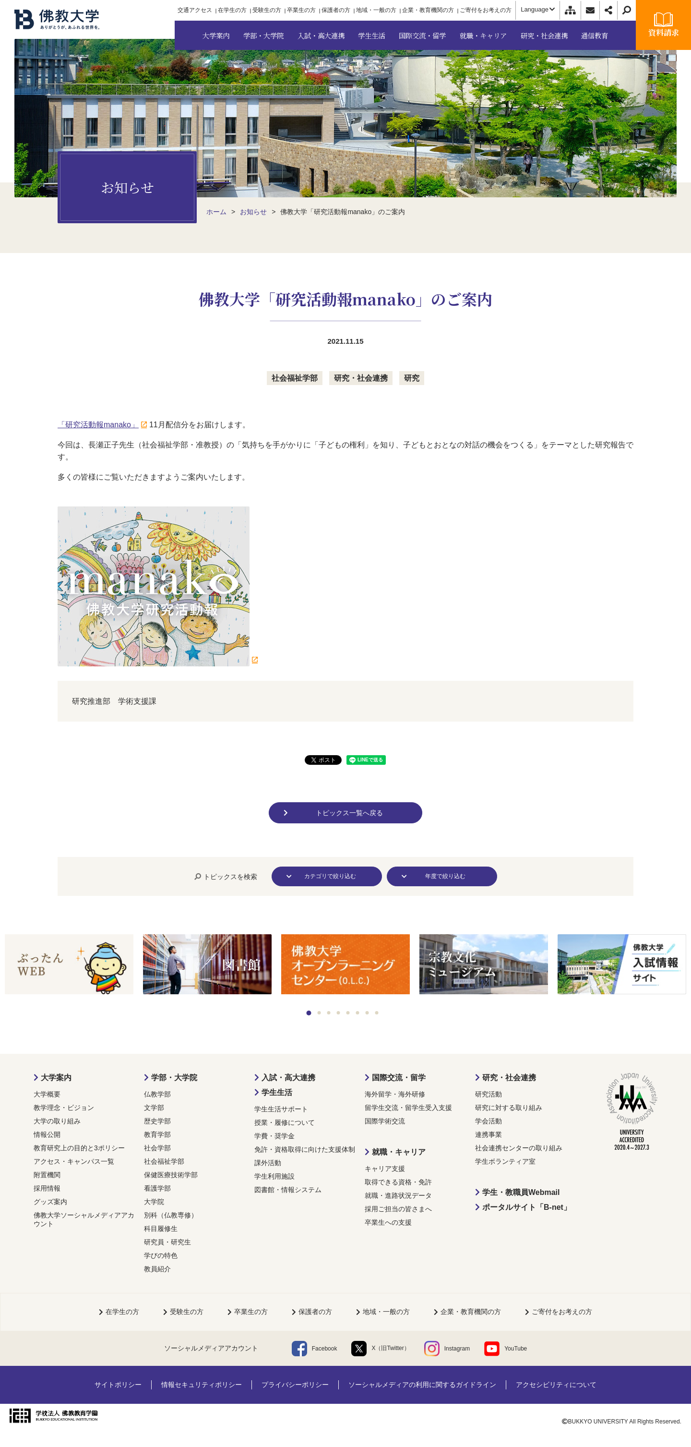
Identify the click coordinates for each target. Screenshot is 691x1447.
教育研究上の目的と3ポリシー (79, 1148)
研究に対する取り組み (508, 1107)
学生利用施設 (274, 1176)
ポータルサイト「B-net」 (526, 1207)
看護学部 (157, 1188)
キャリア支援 (385, 1168)
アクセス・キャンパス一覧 (74, 1161)
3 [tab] (329, 1012)
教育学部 (157, 1134)
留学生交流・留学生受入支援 (408, 1107)
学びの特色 (161, 1255)
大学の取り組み (57, 1121)
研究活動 (488, 1094)
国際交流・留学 (399, 1077)
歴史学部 (157, 1121)
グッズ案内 (50, 1202)
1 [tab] (309, 1013)
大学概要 (47, 1094)
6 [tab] (357, 1012)
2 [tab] (319, 1012)
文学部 (154, 1107)
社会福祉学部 (295, 378)
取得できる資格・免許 (398, 1182)
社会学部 (157, 1148)
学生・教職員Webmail (521, 1192)
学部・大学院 (174, 1077)
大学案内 (56, 1077)
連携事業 (488, 1134)
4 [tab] (338, 1012)
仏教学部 (157, 1094)
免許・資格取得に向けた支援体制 (304, 1149)
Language (538, 9)
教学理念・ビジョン (64, 1107)
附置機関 (47, 1175)
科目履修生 (161, 1228)
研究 (411, 378)
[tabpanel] (69, 965)
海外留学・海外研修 (395, 1094)
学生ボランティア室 (505, 1161)
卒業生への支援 (388, 1222)
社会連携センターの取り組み (518, 1148)
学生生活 (277, 1092)
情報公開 (47, 1134)
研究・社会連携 (361, 378)
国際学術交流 (385, 1121)
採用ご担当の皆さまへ (398, 1209)
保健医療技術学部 (171, 1175)
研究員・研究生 (167, 1242)
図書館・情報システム (288, 1190)
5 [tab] (348, 1012)
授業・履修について (284, 1122)
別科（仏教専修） (171, 1215)
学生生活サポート (281, 1109)
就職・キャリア (399, 1152)
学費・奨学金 (274, 1136)
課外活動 (267, 1163)
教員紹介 (157, 1269)
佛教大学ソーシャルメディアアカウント (84, 1219)
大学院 (154, 1202)
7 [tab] (367, 1012)
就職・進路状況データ (398, 1195)
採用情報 (47, 1188)
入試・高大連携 (288, 1077)
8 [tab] (377, 1012)
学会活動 (488, 1121)
